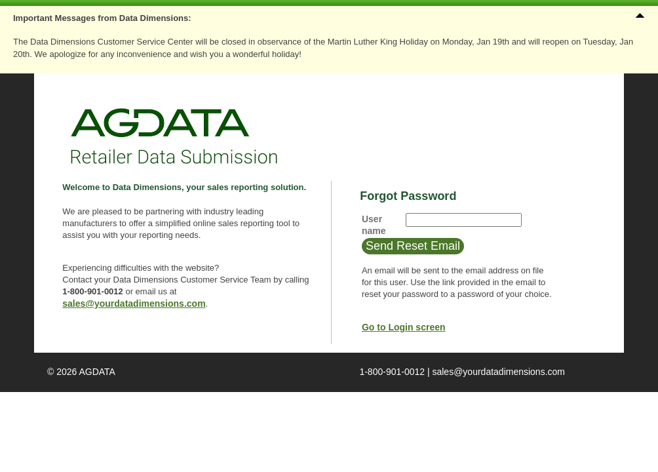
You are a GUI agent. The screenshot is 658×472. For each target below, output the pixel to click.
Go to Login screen (404, 327)
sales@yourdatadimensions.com (133, 303)
